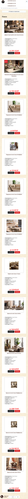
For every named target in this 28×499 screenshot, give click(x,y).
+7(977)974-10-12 (11, 0)
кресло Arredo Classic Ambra (14, 313)
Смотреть (11, 53)
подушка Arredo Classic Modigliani (14, 114)
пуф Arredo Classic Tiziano (14, 273)
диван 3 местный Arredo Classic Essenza (14, 34)
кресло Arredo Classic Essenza (14, 353)
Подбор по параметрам (14, 11)
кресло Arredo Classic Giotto (14, 472)
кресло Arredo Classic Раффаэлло (14, 392)
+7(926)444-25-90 (11, 3)
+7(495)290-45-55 (11, 5)
